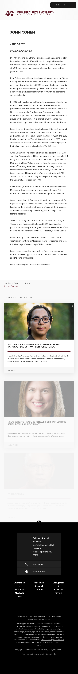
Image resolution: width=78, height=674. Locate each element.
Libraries (39, 589)
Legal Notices (56, 616)
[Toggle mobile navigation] (70, 5)
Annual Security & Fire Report (39, 619)
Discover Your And (11, 286)
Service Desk (50, 654)
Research (39, 586)
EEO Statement (35, 616)
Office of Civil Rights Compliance (52, 640)
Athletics (58, 589)
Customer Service (22, 616)
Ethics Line (46, 616)
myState (57, 4)
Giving (58, 593)
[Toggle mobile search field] (64, 5)
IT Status (19, 589)
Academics (39, 582)
